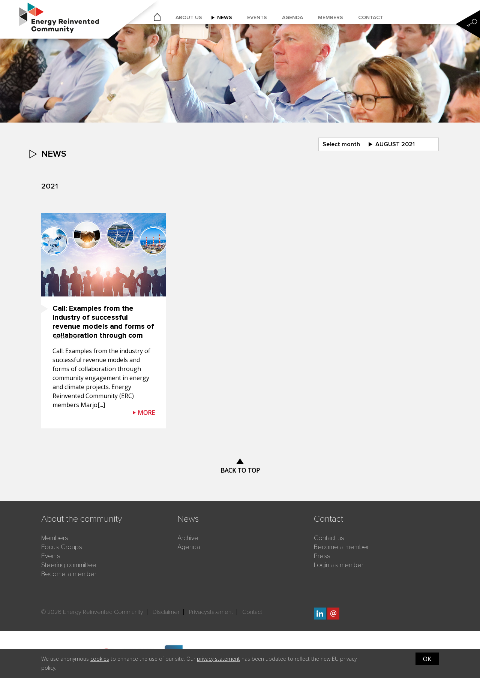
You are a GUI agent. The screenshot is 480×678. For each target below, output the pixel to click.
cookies (99, 658)
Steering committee (68, 565)
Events (257, 17)
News (224, 17)
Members (330, 17)
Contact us (329, 538)
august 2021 (395, 144)
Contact (370, 17)
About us (189, 17)
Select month (341, 144)
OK (427, 659)
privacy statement (218, 658)
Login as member (338, 565)
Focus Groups (61, 547)
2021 (49, 186)
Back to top (240, 470)
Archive (187, 538)
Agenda (292, 17)
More (146, 413)
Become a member (68, 574)
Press (322, 556)
